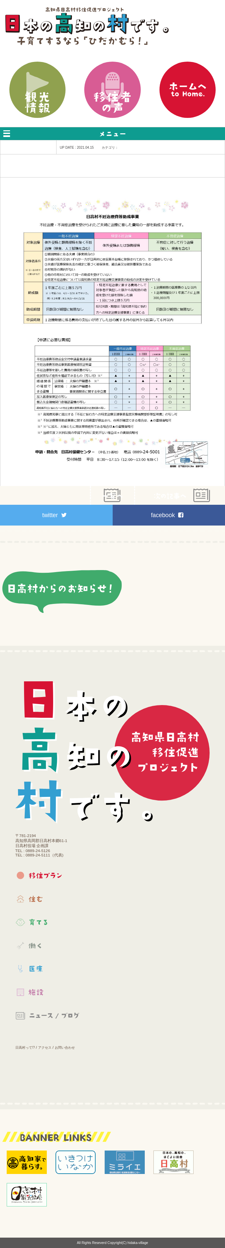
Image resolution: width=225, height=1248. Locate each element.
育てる (48, 930)
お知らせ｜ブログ (48, 1023)
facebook (167, 515)
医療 (48, 976)
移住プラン (48, 883)
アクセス (44, 1047)
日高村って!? (25, 1047)
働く (48, 953)
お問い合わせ (65, 1047)
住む (48, 906)
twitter (54, 515)
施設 (48, 1000)
